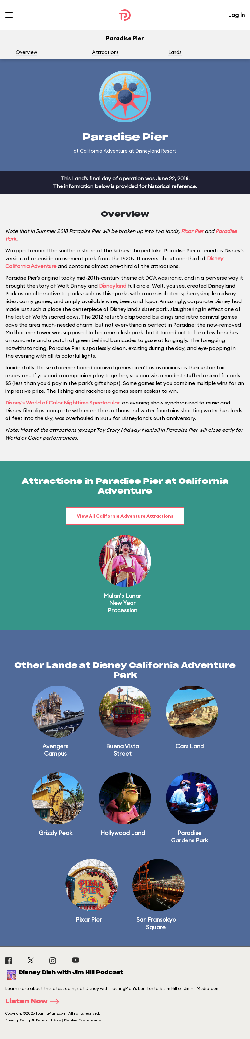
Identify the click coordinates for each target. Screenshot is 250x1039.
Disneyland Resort (155, 151)
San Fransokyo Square (156, 923)
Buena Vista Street (122, 749)
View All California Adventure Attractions (125, 516)
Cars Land (189, 746)
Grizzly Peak (55, 833)
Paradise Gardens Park (189, 836)
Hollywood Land (122, 833)
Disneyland (112, 285)
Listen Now (34, 1002)
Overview (26, 52)
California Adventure (104, 151)
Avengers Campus (55, 749)
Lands (175, 52)
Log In (236, 15)
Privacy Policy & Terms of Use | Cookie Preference (53, 1020)
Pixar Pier (192, 231)
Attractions (105, 52)
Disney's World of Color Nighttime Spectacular (62, 402)
